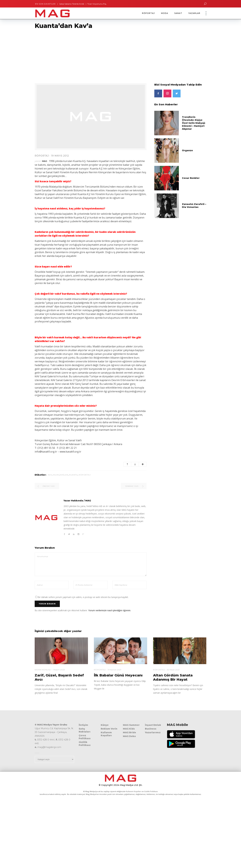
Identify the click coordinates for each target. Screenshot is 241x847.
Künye (105, 725)
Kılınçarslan (60, 475)
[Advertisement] (93, 54)
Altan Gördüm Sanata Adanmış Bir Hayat (173, 677)
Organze (187, 150)
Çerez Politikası (85, 737)
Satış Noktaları (84, 730)
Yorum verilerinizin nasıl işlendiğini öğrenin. (109, 610)
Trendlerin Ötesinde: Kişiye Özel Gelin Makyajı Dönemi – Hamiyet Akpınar (193, 123)
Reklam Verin (109, 728)
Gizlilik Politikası (85, 744)
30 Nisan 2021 (173, 669)
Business (150, 728)
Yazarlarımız (153, 732)
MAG (44, 161)
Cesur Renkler (191, 178)
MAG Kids (129, 728)
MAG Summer (131, 725)
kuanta (73, 475)
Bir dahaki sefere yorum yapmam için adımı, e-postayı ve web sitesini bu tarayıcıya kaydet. (83, 597)
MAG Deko (129, 736)
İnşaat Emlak (153, 725)
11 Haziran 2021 (114, 669)
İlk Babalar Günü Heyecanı (118, 675)
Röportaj (42, 155)
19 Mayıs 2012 (60, 155)
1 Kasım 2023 (59, 669)
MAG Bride (129, 732)
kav (50, 475)
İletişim (83, 725)
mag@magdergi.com (49, 747)
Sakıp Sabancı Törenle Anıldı (70, 4)
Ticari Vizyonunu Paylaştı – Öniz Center (104, 4)
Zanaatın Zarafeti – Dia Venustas (194, 205)
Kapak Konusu (43, 669)
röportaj (84, 475)
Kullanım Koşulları (106, 734)
